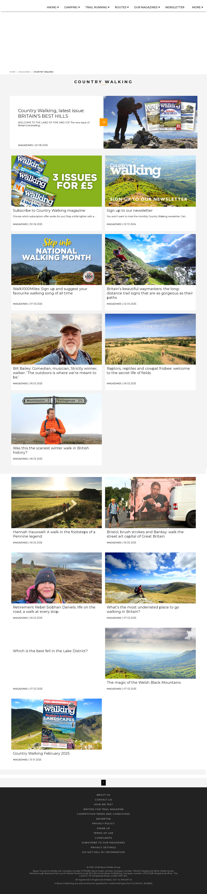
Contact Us (103, 799)
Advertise (103, 818)
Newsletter (174, 7)
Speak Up (103, 828)
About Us (103, 794)
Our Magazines (146, 7)
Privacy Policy (103, 823)
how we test (103, 804)
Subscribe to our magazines (103, 842)
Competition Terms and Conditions (103, 814)
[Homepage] (22, 6)
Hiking (51, 7)
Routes (120, 7)
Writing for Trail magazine (103, 809)
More (196, 7)
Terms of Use (103, 833)
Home (13, 72)
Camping (70, 7)
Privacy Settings (103, 847)
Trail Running (96, 7)
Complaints (103, 838)
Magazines (25, 72)
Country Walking (44, 72)
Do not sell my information (103, 852)
